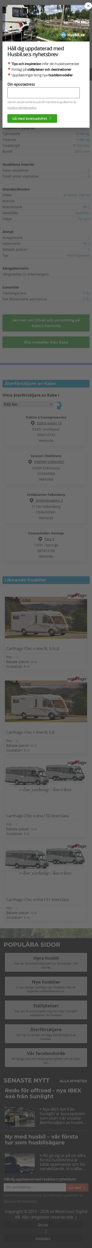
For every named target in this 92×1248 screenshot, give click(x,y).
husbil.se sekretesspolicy (21, 108)
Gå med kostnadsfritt (32, 118)
